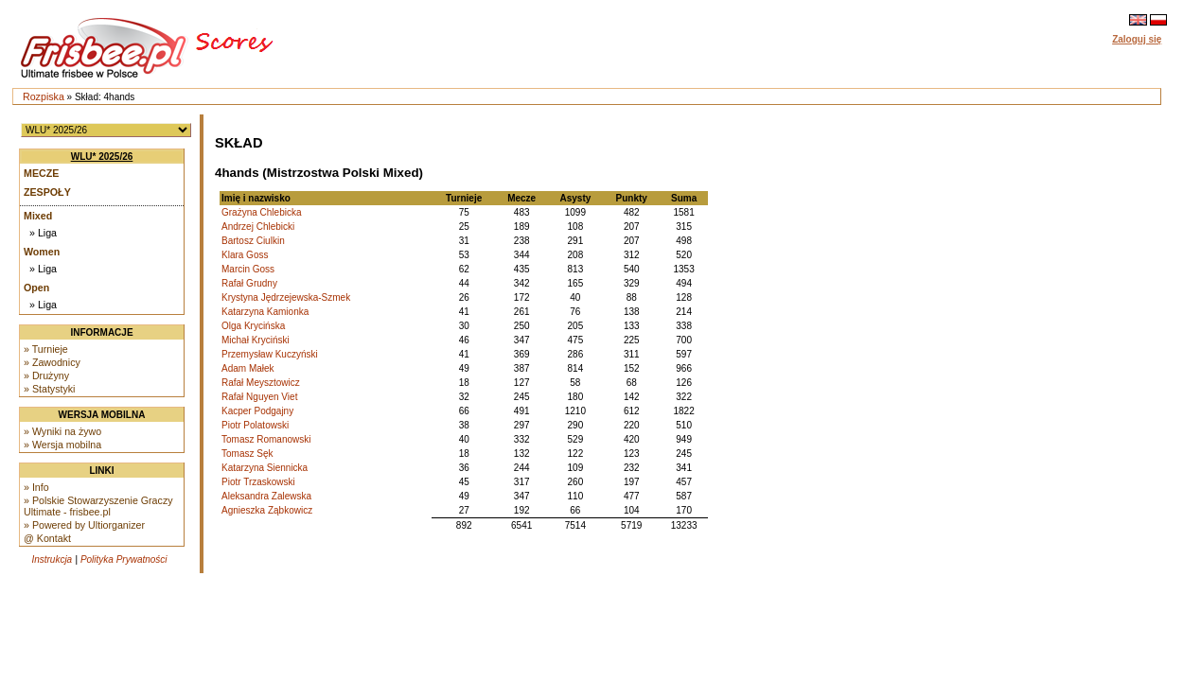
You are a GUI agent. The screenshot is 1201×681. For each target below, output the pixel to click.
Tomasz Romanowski (265, 439)
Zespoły (47, 192)
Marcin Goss (247, 269)
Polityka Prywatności (124, 559)
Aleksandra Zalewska (266, 496)
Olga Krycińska (253, 326)
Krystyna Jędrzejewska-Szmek (285, 297)
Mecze (41, 173)
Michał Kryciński (255, 340)
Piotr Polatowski (255, 425)
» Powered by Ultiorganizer (84, 525)
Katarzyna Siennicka (264, 468)
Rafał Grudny (249, 283)
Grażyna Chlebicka (261, 212)
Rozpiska (43, 96)
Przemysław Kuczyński (269, 354)
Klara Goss (244, 255)
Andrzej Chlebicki (257, 226)
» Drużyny (46, 375)
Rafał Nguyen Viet (259, 397)
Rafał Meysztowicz (260, 382)
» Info (36, 487)
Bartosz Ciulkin (253, 241)
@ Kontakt (47, 538)
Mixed (38, 215)
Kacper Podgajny (257, 411)
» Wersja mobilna (62, 444)
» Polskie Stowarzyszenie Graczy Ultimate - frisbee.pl (98, 506)
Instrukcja (51, 559)
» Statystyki (49, 388)
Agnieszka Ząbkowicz (266, 510)
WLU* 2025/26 (102, 156)
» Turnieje (46, 349)
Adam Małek (247, 368)
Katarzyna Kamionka (265, 311)
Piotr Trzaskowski (258, 482)
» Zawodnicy (52, 362)
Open (36, 287)
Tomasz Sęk (247, 453)
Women (42, 251)
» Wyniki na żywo (62, 431)
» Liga (43, 232)
